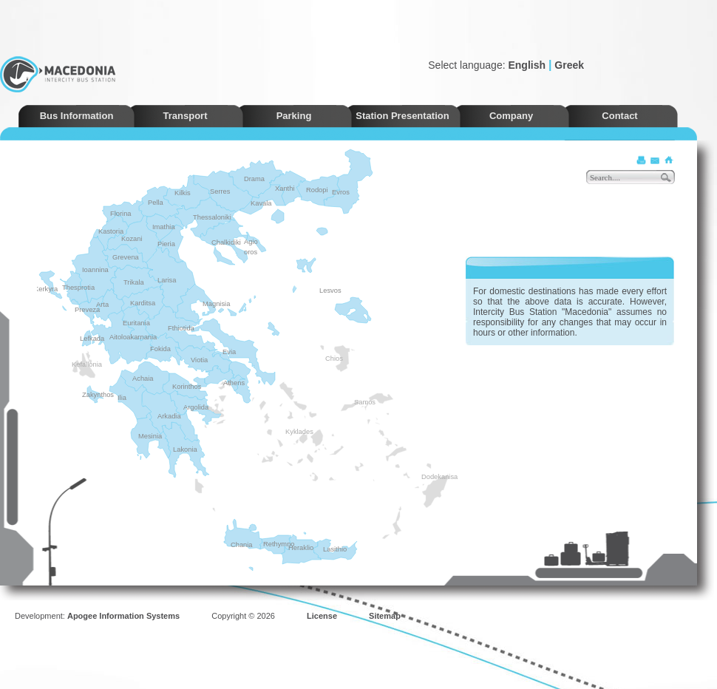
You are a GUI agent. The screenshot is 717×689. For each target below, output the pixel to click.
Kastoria (110, 231)
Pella (155, 202)
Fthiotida (181, 328)
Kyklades (289, 431)
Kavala (261, 203)
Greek (569, 65)
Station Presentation (402, 115)
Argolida (195, 407)
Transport (185, 115)
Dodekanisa (425, 477)
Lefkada (92, 338)
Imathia (163, 227)
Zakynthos (98, 394)
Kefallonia (76, 364)
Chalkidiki (226, 242)
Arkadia (169, 416)
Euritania (136, 323)
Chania (242, 545)
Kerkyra (46, 289)
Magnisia (216, 304)
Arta (102, 304)
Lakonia (185, 449)
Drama (254, 179)
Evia (229, 352)
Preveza (87, 309)
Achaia (143, 378)
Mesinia (150, 436)
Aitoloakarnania (133, 337)
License (322, 615)
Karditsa (142, 303)
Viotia (199, 360)
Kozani (132, 238)
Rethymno (279, 544)
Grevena (125, 257)
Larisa (166, 280)
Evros (341, 192)
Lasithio (335, 549)
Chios (329, 358)
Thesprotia (78, 287)
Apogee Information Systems (123, 615)
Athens (234, 383)
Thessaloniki (212, 217)
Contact (619, 115)
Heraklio (300, 547)
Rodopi (317, 190)
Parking (294, 115)
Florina (121, 213)
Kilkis (182, 193)
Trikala (133, 282)
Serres (220, 191)
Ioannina (95, 270)
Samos (358, 402)
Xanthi (284, 188)
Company (511, 115)
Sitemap (385, 615)
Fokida (160, 349)
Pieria (166, 244)
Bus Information (77, 115)
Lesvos (330, 290)
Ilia (122, 397)
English (527, 65)
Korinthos (186, 386)
